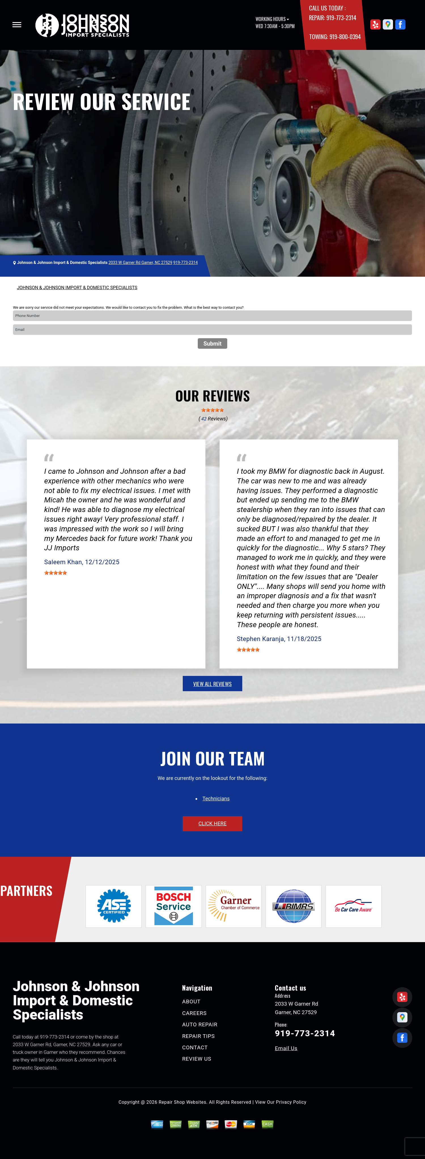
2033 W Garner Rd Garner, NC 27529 (140, 262)
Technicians (216, 798)
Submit (212, 343)
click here (212, 823)
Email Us (286, 1048)
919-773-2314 (341, 17)
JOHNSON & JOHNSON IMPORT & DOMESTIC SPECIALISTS (77, 287)
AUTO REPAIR (199, 1024)
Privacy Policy (291, 1102)
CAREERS (194, 1013)
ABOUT (191, 1001)
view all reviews (212, 684)
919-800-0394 (345, 36)
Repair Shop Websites (182, 1102)
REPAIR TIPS (198, 1036)
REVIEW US (196, 1059)
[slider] (212, 410)
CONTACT (195, 1047)
